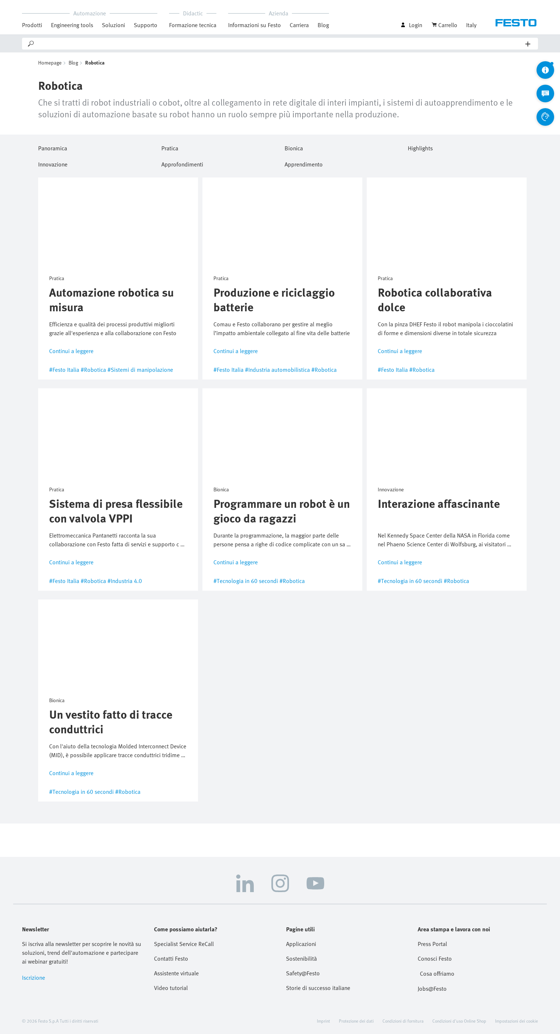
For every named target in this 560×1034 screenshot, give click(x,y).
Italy (471, 25)
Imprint (323, 1020)
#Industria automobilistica (277, 369)
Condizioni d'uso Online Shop (459, 1020)
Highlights (420, 147)
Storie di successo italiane (318, 987)
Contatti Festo (171, 958)
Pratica (169, 147)
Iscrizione (33, 977)
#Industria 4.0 (124, 580)
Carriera (299, 25)
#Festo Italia (64, 369)
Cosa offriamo (437, 973)
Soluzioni (113, 25)
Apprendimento (304, 163)
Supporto (145, 25)
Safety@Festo (303, 973)
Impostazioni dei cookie (516, 1020)
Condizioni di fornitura (403, 1020)
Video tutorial (171, 987)
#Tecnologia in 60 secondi (245, 580)
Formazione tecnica (192, 25)
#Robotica (93, 369)
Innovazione (52, 163)
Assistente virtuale (176, 973)
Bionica (294, 147)
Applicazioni (301, 943)
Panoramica (52, 147)
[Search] (280, 44)
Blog (323, 25)
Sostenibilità (301, 958)
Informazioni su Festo (254, 25)
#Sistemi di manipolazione (140, 369)
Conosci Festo (435, 958)
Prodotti (32, 25)
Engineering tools (72, 25)
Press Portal (432, 943)
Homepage (50, 62)
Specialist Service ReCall (184, 943)
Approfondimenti (182, 163)
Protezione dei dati (356, 1020)
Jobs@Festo (432, 988)
